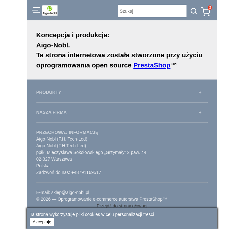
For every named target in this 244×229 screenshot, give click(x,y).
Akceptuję (42, 221)
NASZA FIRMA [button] (51, 112)
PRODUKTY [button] (48, 92)
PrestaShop (152, 65)
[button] (36, 11)
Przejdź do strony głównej (122, 205)
